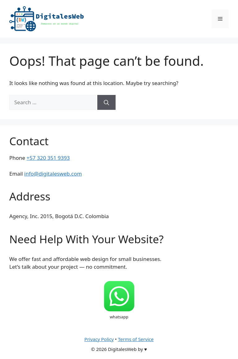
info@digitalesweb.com (53, 173)
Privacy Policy (99, 339)
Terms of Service (135, 339)
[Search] (106, 102)
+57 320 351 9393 (48, 157)
